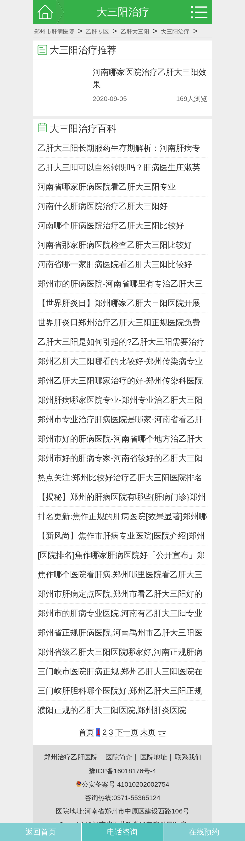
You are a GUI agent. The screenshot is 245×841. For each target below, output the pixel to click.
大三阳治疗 (175, 31)
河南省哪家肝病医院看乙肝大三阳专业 (107, 186)
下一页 (126, 732)
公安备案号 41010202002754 (122, 784)
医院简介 (119, 757)
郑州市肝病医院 (54, 31)
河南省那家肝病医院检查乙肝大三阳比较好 (115, 244)
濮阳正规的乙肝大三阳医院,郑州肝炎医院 (112, 710)
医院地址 (153, 757)
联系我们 (188, 757)
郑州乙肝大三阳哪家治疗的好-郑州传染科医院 (120, 380)
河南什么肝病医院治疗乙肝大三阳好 (103, 206)
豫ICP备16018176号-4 (122, 771)
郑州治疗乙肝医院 (71, 757)
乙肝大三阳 (135, 31)
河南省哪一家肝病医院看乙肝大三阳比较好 (115, 264)
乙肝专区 (97, 31)
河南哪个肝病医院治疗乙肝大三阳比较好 (111, 225)
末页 (148, 732)
